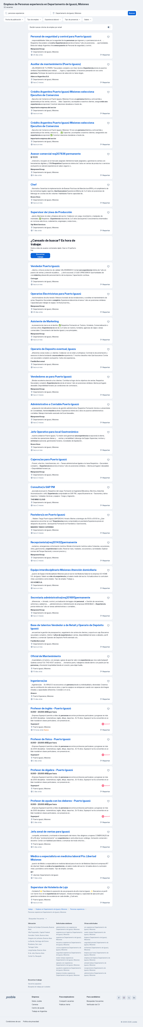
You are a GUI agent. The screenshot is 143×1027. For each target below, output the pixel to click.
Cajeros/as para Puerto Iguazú (49, 461)
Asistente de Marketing (45, 323)
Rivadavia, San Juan (35, 946)
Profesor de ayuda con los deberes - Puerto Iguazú (61, 802)
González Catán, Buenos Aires (38, 937)
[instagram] (124, 998)
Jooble (134, 1022)
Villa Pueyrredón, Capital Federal (39, 934)
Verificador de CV (93, 1004)
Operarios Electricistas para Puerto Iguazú (56, 295)
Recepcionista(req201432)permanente (54, 544)
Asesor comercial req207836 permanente (56, 153)
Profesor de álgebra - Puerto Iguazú (52, 772)
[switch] (109, 27)
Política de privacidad (31, 1021)
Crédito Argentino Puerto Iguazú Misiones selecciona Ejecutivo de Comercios (62, 124)
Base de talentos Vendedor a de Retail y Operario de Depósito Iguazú (67, 629)
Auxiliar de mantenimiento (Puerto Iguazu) (56, 64)
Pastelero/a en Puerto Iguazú (48, 516)
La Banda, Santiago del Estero (38, 943)
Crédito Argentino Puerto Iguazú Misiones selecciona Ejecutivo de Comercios (62, 93)
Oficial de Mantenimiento (46, 658)
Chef (34, 184)
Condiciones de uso (13, 1021)
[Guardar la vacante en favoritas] (108, 37)
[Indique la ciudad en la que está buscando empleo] (74, 13)
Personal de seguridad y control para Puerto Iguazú (61, 36)
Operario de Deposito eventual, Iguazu (53, 351)
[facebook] (119, 998)
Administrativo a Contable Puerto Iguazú (55, 406)
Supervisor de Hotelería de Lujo (49, 889)
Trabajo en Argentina (39, 1011)
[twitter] (129, 998)
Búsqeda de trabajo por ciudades (39, 989)
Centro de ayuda (38, 1008)
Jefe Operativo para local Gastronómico (54, 433)
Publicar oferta (64, 1004)
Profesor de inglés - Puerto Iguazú (51, 710)
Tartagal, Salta (33, 949)
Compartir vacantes (66, 1001)
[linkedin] (134, 998)
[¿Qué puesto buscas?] (27, 13)
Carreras (35, 1004)
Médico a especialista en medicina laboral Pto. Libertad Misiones (63, 860)
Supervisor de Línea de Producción (51, 212)
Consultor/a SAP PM (43, 489)
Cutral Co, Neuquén (34, 958)
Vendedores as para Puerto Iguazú (51, 378)
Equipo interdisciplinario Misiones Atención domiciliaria (63, 572)
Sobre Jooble (37, 1001)
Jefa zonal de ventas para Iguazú (50, 833)
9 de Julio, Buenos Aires (36, 955)
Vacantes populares (34, 986)
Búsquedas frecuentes (38, 921)
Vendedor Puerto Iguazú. (45, 268)
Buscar (132, 13)
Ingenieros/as (39, 682)
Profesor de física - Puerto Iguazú (50, 741)
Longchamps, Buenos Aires (37, 952)
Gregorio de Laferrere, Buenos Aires (40, 940)
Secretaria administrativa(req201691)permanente (60, 599)
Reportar (105, 55)
